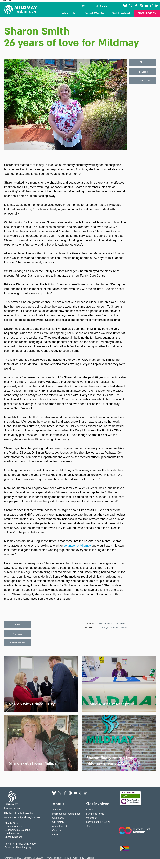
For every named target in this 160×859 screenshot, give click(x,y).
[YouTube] (146, 6)
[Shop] (100, 826)
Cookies (90, 858)
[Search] (105, 6)
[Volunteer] (100, 818)
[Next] (142, 62)
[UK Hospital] (68, 818)
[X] (131, 6)
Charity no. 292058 (12, 858)
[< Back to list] (142, 80)
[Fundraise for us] (100, 814)
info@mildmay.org (22, 847)
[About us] (62, 810)
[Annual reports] (62, 826)
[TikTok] (152, 6)
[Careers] (62, 830)
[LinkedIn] (157, 6)
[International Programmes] (68, 814)
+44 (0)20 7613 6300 (24, 843)
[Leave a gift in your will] (100, 822)
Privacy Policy (78, 858)
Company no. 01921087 (34, 858)
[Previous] (142, 71)
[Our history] (62, 822)
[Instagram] (141, 6)
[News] (62, 834)
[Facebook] (136, 6)
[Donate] (100, 810)
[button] (85, 5)
